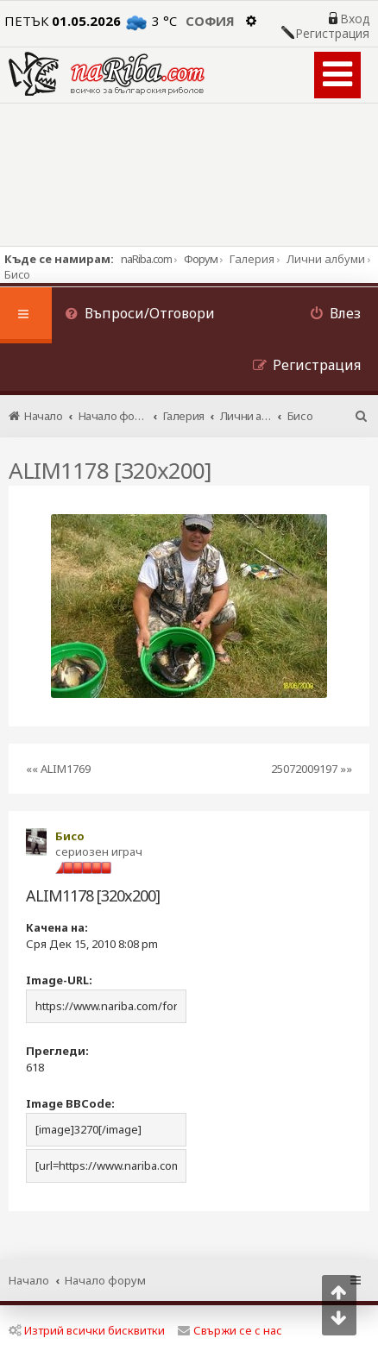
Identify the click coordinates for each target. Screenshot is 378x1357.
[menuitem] (140, 315)
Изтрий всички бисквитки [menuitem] (87, 1330)
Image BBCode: (70, 1103)
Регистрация (332, 34)
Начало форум (105, 1280)
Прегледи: (57, 1051)
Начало (29, 1280)
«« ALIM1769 (58, 768)
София (210, 20)
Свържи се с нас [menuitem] (230, 1330)
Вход (354, 19)
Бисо (70, 836)
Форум (200, 259)
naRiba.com (146, 259)
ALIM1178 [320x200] (110, 470)
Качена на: (57, 927)
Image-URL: (59, 980)
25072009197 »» (311, 768)
